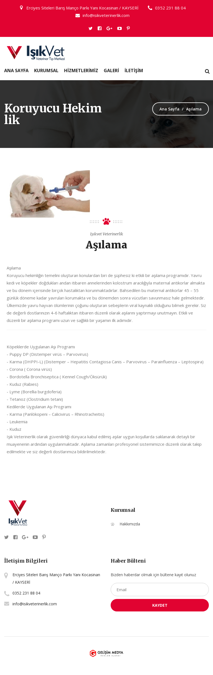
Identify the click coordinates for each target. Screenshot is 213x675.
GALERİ (111, 70)
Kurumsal (46, 70)
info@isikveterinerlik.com (102, 15)
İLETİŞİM (134, 70)
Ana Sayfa (16, 70)
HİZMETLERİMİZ (81, 70)
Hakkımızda (130, 524)
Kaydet (160, 605)
